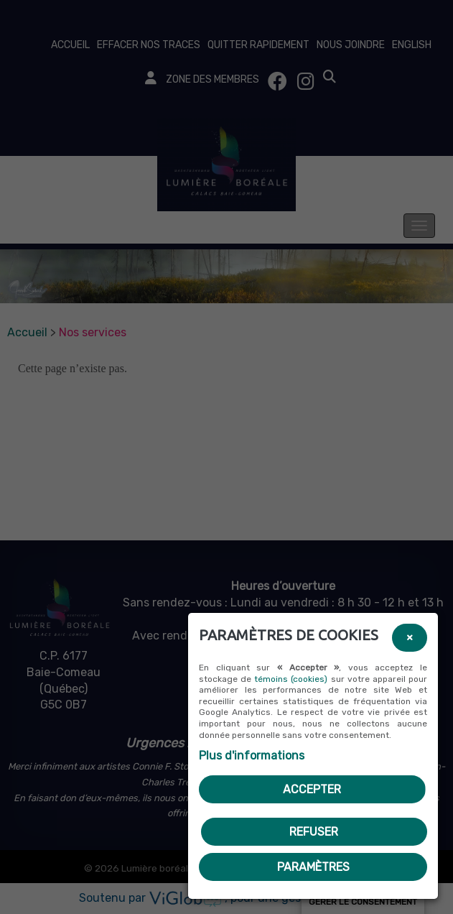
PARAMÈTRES (313, 867)
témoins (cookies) (290, 679)
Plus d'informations (251, 755)
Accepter (312, 789)
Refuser (313, 832)
